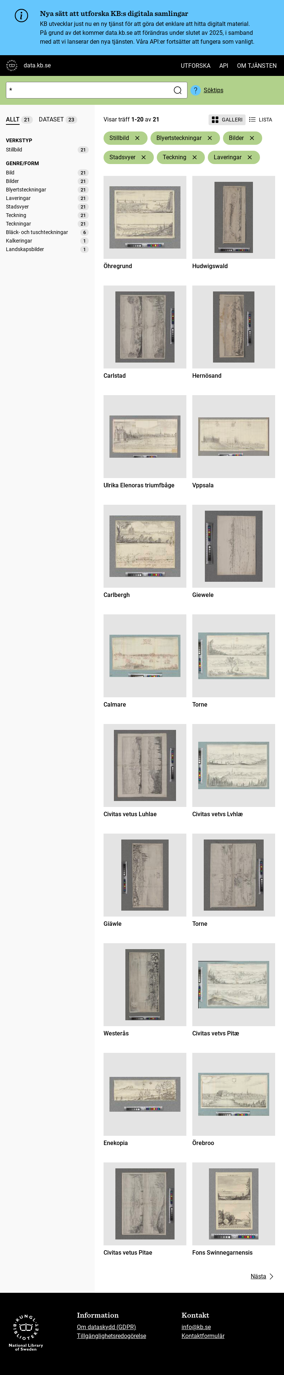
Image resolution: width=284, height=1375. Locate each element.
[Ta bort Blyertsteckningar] (209, 138)
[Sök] (86, 90)
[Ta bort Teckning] (194, 157)
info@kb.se (196, 1327)
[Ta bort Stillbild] (137, 138)
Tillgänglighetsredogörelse (111, 1335)
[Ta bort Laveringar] (249, 157)
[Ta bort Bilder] (251, 138)
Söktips (213, 90)
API (223, 65)
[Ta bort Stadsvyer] (143, 157)
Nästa (263, 1276)
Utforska (195, 65)
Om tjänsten (257, 65)
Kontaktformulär (203, 1335)
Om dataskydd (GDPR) (106, 1327)
